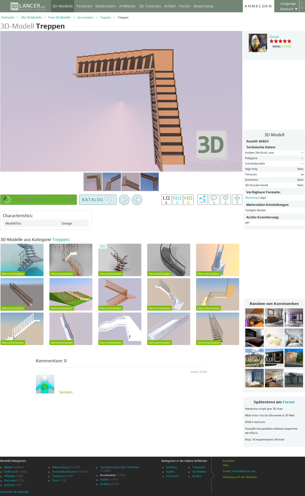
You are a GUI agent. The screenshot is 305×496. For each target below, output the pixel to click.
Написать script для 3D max (264, 408)
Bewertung (203, 6)
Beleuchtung (60, 467)
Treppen (105, 17)
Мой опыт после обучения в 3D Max (270, 415)
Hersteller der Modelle (14, 492)
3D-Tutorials (150, 6)
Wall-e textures (255, 422)
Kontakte (229, 461)
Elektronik (10, 471)
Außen (104, 479)
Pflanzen (9, 476)
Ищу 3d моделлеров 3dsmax (264, 439)
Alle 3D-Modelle (31, 17)
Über (226, 465)
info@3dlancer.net (244, 471)
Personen (10, 480)
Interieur (9, 485)
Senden (66, 392)
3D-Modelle (62, 6)
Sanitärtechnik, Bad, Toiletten (119, 467)
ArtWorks (127, 6)
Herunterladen (13, 274)
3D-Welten (199, 471)
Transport (58, 476)
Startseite (7, 17)
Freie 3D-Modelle (59, 17)
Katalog (98, 200)
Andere (104, 484)
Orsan (274, 37)
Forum (184, 6)
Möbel (8, 467)
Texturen (84, 6)
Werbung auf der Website (240, 477)
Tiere (55, 480)
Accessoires (85, 17)
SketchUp (252, 197)
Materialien (105, 6)
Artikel (170, 6)
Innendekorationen (64, 471)
